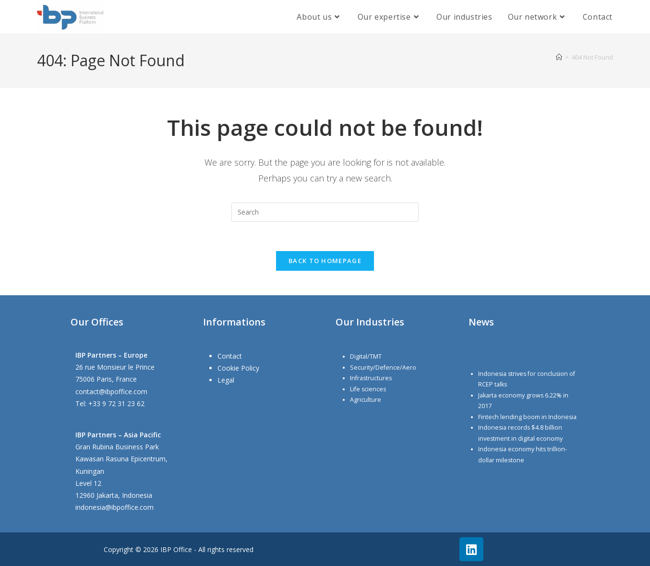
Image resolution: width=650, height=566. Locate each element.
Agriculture (365, 400)
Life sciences (368, 389)
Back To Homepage (325, 260)
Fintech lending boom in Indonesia (527, 417)
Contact (229, 356)
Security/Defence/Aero (383, 367)
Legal (225, 380)
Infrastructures (371, 378)
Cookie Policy (238, 368)
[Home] (559, 57)
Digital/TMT (366, 356)
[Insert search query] (325, 212)
